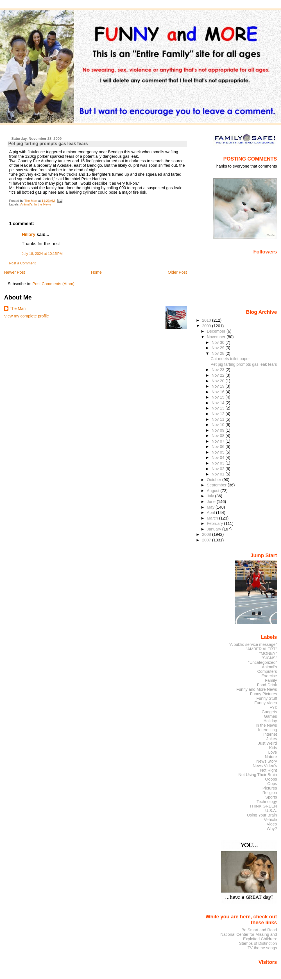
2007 (207, 540)
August (214, 490)
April (211, 512)
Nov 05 (218, 452)
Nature (271, 756)
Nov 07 (218, 441)
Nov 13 (218, 408)
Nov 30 (218, 342)
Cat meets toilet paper (230, 358)
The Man (18, 308)
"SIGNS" (269, 658)
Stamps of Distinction (258, 943)
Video (272, 824)
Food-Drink (267, 685)
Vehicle (270, 819)
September (217, 485)
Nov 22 (218, 375)
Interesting (267, 730)
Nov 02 (218, 468)
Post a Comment (22, 263)
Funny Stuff (266, 698)
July (211, 496)
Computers (267, 671)
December (216, 331)
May (211, 507)
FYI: (273, 707)
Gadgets (269, 712)
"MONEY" (268, 653)
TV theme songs (262, 948)
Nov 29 (218, 348)
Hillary (28, 234)
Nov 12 (218, 413)
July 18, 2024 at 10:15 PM (42, 254)
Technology (267, 801)
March (213, 518)
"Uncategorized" (262, 662)
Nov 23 (218, 369)
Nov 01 (218, 474)
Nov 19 (218, 386)
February (215, 523)
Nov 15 (218, 397)
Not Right (268, 770)
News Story (266, 761)
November (216, 337)
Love (272, 752)
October (214, 479)
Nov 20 (218, 381)
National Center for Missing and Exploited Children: (248, 936)
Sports (271, 797)
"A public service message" (252, 644)
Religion (269, 792)
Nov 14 (218, 403)
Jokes (271, 738)
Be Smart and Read (259, 930)
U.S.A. (271, 810)
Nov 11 (218, 419)
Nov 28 (218, 353)
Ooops (271, 779)
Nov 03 (218, 463)
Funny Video (265, 703)
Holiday (270, 721)
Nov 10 (218, 424)
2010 (207, 320)
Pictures (269, 788)
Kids (273, 747)
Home (96, 272)
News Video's (265, 765)
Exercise (269, 676)
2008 (207, 534)
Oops (272, 783)
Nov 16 (218, 392)
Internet (270, 734)
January (214, 529)
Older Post (177, 272)
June (212, 501)
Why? (272, 828)
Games (270, 716)
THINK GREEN (263, 806)
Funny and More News (256, 689)
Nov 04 (218, 457)
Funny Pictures (263, 694)
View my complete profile (26, 316)
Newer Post (14, 272)
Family (271, 680)
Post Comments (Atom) (53, 284)
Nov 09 (218, 430)
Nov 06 (218, 446)
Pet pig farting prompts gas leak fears (244, 364)
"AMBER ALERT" (261, 649)
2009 (207, 326)
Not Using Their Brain (258, 774)
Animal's (26, 204)
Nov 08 (218, 435)
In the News (42, 204)
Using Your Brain (262, 815)
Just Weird (267, 743)
